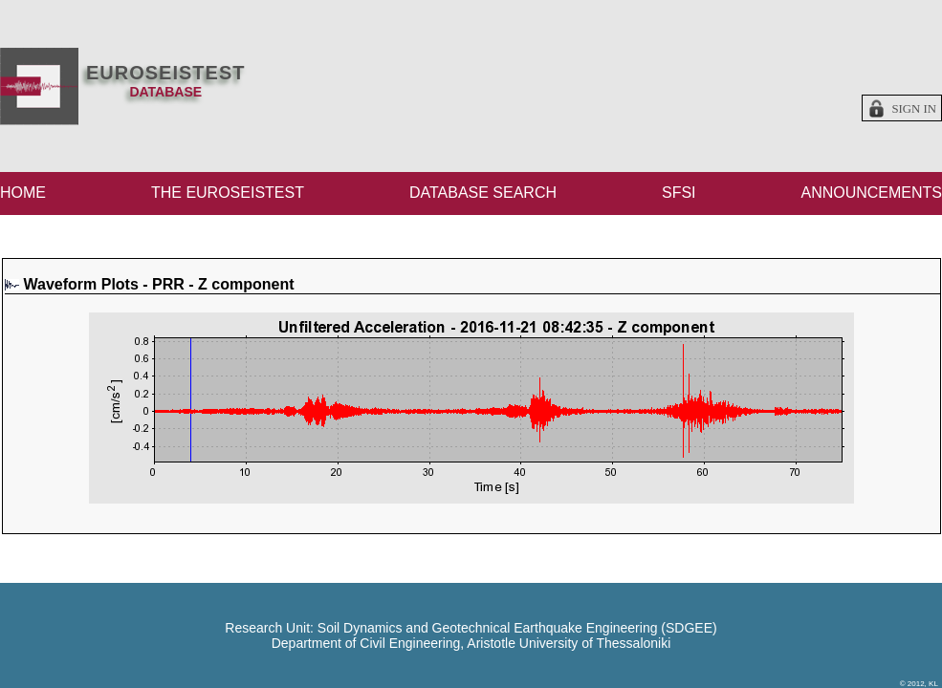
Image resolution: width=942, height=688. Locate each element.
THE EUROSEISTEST (227, 192)
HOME (23, 192)
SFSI (679, 192)
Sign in (913, 109)
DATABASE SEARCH (483, 192)
